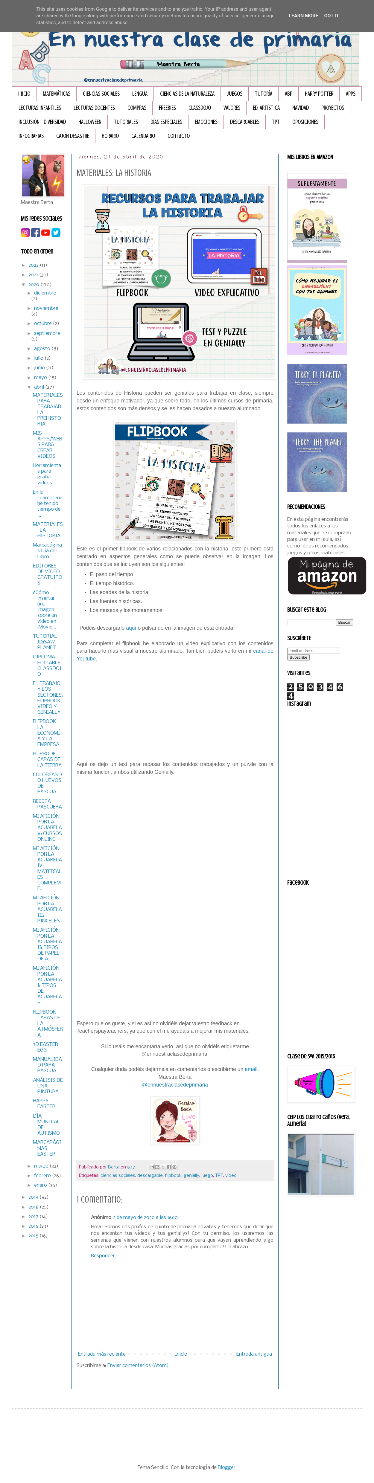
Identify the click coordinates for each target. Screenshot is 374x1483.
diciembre (45, 293)
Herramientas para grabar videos (47, 474)
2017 (33, 1217)
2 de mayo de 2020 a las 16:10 (145, 1217)
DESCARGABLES (244, 121)
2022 (34, 265)
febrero (43, 1176)
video (231, 1175)
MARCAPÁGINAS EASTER (47, 1148)
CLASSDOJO (199, 107)
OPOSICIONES (305, 121)
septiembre (47, 333)
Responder (103, 1256)
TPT (276, 121)
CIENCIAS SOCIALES (101, 93)
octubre (43, 323)
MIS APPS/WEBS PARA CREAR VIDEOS (47, 445)
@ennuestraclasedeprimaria (175, 1085)
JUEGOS (234, 93)
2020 (34, 285)
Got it (331, 16)
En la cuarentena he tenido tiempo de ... (48, 503)
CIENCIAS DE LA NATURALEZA (187, 93)
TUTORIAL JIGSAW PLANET (45, 642)
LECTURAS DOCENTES (94, 107)
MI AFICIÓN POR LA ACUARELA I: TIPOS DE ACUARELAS (47, 985)
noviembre (46, 308)
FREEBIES (167, 107)
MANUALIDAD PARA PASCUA (47, 1065)
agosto (42, 349)
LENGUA (140, 93)
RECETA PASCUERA (47, 804)
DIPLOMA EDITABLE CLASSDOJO (47, 665)
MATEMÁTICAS (56, 93)
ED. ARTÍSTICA (266, 107)
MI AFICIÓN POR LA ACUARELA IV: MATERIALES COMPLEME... (47, 869)
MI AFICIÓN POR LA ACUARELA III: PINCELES (47, 909)
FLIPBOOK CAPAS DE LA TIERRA (47, 759)
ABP (288, 93)
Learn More (303, 16)
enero (41, 1185)
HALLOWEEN (89, 121)
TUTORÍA (263, 93)
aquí (131, 628)
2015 (33, 1236)
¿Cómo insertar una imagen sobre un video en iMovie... (45, 610)
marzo (42, 1166)
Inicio (24, 93)
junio (40, 368)
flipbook (173, 1175)
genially (191, 1175)
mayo (41, 378)
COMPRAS (136, 107)
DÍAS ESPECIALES (166, 121)
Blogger (226, 1467)
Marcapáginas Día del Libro (47, 550)
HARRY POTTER (319, 93)
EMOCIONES (206, 121)
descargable (150, 1175)
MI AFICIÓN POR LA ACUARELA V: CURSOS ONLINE (47, 828)
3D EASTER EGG (45, 1047)
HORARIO (110, 135)
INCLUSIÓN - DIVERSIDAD (42, 121)
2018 (34, 1207)
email (251, 1069)
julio (39, 358)
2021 (33, 275)
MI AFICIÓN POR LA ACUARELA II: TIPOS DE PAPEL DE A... (47, 944)
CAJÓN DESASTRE (72, 135)
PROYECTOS (332, 107)
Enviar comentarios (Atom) (138, 1365)
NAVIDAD (300, 107)
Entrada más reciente (102, 1354)
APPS (350, 93)
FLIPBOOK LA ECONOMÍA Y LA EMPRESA (46, 733)
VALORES (232, 107)
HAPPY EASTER (44, 1104)
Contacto (179, 135)
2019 (33, 1197)
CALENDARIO (143, 135)
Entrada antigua (254, 1354)
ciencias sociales (118, 1175)
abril (39, 387)
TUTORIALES (126, 121)
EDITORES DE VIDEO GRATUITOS (47, 574)
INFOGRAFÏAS (31, 135)
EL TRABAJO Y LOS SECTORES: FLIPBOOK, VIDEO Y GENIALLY (48, 698)
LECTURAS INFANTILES (40, 107)
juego (207, 1175)
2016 (33, 1226)
